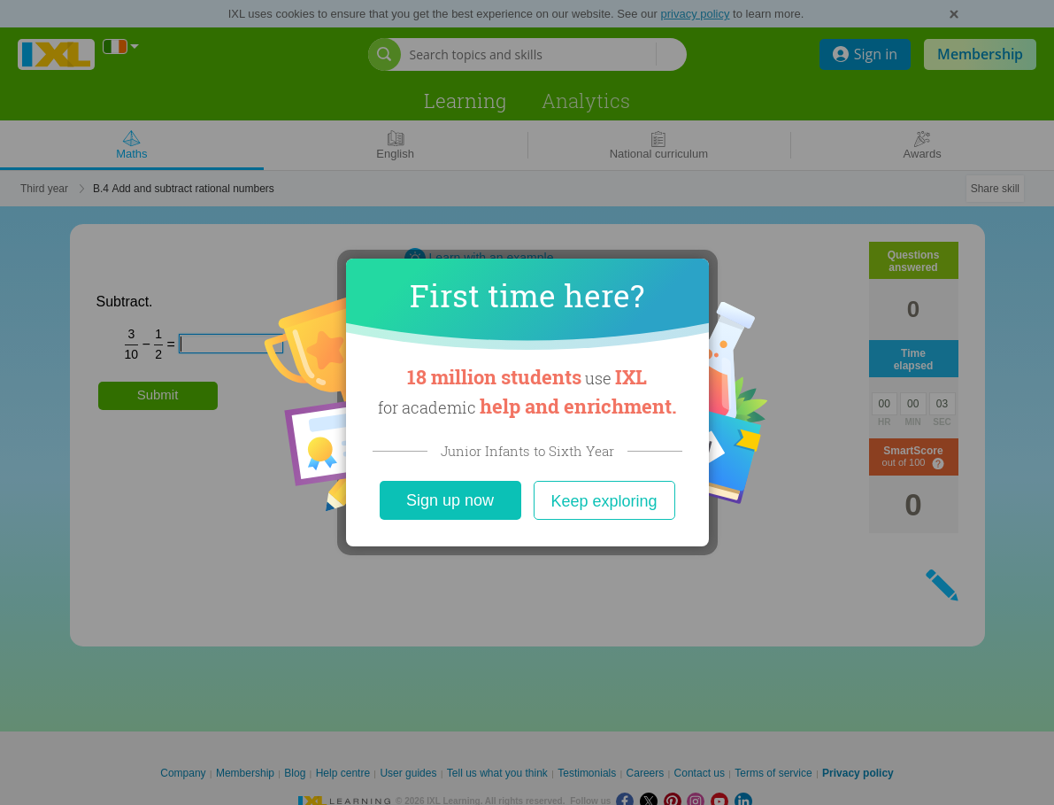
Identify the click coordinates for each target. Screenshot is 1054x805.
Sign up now (450, 500)
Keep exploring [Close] (603, 501)
